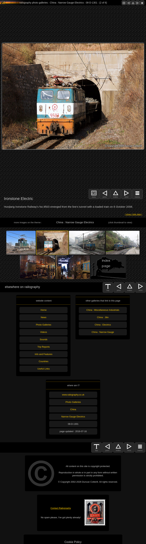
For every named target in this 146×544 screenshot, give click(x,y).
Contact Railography (61, 508)
